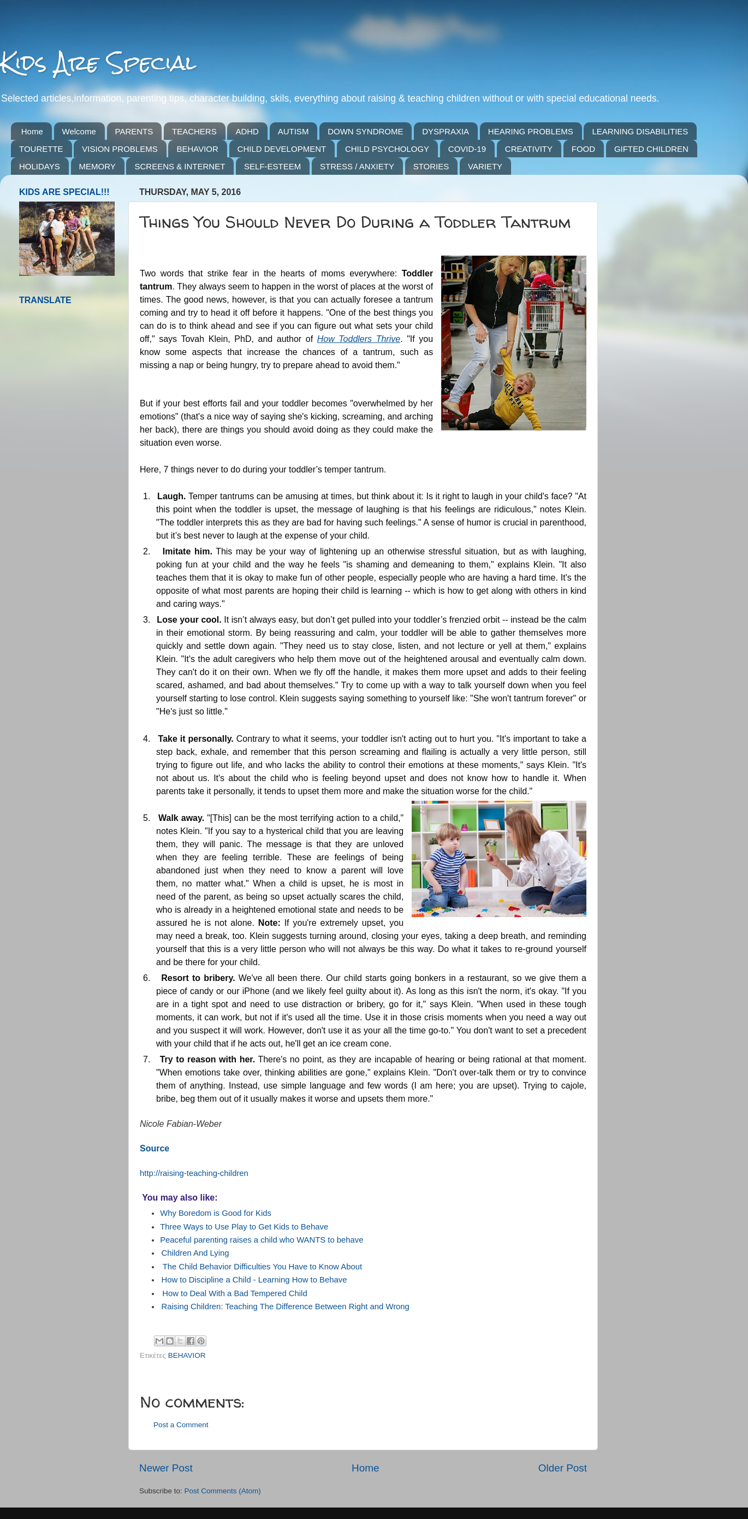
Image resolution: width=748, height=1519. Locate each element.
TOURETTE (41, 148)
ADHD (247, 131)
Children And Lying (195, 1253)
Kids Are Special (98, 62)
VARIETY (485, 166)
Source (154, 1148)
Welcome (79, 131)
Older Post (562, 1468)
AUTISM (293, 131)
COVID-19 (467, 148)
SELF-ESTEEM (272, 166)
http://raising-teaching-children (194, 1173)
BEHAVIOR (197, 148)
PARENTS (134, 131)
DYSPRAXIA (445, 131)
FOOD (583, 148)
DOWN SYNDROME (365, 131)
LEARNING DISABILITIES (640, 131)
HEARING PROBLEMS (530, 131)
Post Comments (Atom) (223, 1491)
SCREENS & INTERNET (179, 166)
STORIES (431, 166)
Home (32, 131)
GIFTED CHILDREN (651, 148)
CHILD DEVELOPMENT (282, 148)
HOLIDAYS (39, 166)
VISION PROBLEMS (119, 148)
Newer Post (166, 1468)
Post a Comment (181, 1425)
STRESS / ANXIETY (357, 166)
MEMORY (97, 166)
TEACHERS (194, 131)
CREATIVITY (529, 148)
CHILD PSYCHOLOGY (387, 148)
